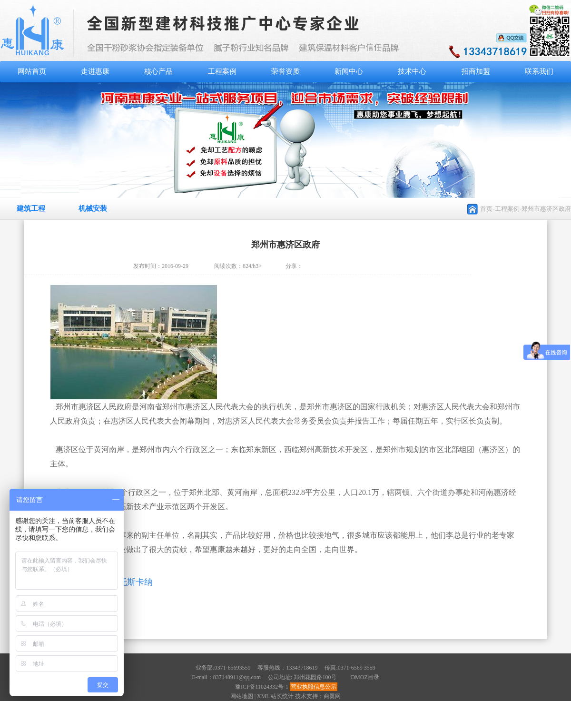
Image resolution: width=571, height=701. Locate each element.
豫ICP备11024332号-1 (261, 686)
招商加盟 (476, 71)
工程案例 (222, 71)
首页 (486, 208)
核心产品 (158, 71)
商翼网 (332, 696)
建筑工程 (31, 208)
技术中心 (412, 71)
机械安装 (93, 208)
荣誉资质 (285, 71)
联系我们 (539, 71)
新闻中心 (349, 71)
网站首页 (32, 71)
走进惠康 (95, 71)
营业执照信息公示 (313, 686)
